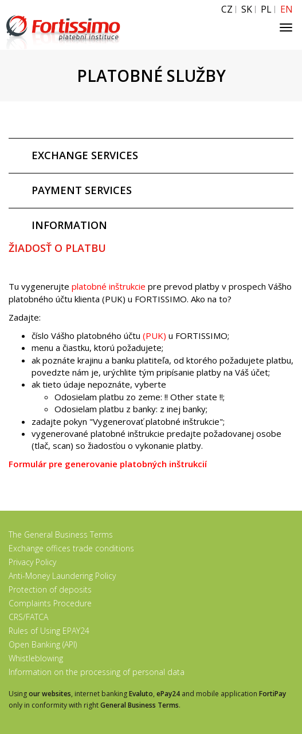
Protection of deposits (50, 589)
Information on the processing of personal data (97, 671)
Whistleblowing (36, 658)
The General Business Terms (61, 534)
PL (266, 9)
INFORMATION (69, 225)
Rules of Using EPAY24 (49, 630)
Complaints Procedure (50, 603)
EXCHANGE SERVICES (85, 155)
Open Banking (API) (43, 644)
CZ (227, 9)
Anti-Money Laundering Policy (62, 575)
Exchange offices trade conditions (71, 548)
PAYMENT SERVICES (82, 190)
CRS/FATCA (28, 616)
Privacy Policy (32, 562)
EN (286, 9)
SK (246, 9)
